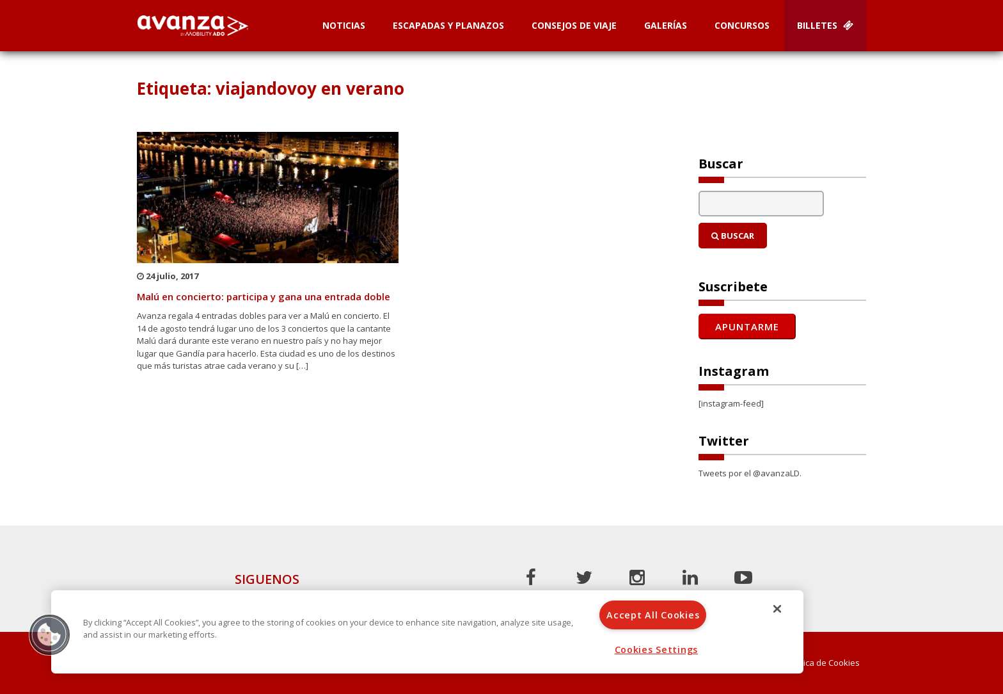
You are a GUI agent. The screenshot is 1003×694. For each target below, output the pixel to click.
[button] (49, 634)
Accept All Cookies (652, 615)
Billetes (825, 25)
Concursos (742, 25)
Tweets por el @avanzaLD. (750, 473)
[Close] (777, 609)
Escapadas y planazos (448, 25)
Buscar (732, 235)
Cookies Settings (657, 649)
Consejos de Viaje (574, 25)
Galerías (665, 25)
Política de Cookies (823, 663)
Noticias (343, 25)
